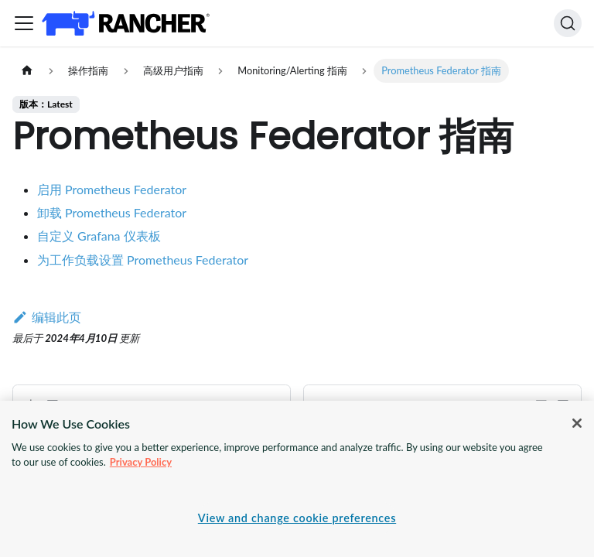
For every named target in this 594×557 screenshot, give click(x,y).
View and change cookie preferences (297, 518)
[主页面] (27, 71)
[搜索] (568, 23)
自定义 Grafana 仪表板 (99, 235)
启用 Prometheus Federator (111, 189)
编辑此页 (46, 316)
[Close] (577, 423)
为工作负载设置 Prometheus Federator (142, 259)
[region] (297, 479)
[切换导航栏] (24, 23)
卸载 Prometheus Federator (111, 212)
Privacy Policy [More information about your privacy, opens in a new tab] (141, 462)
